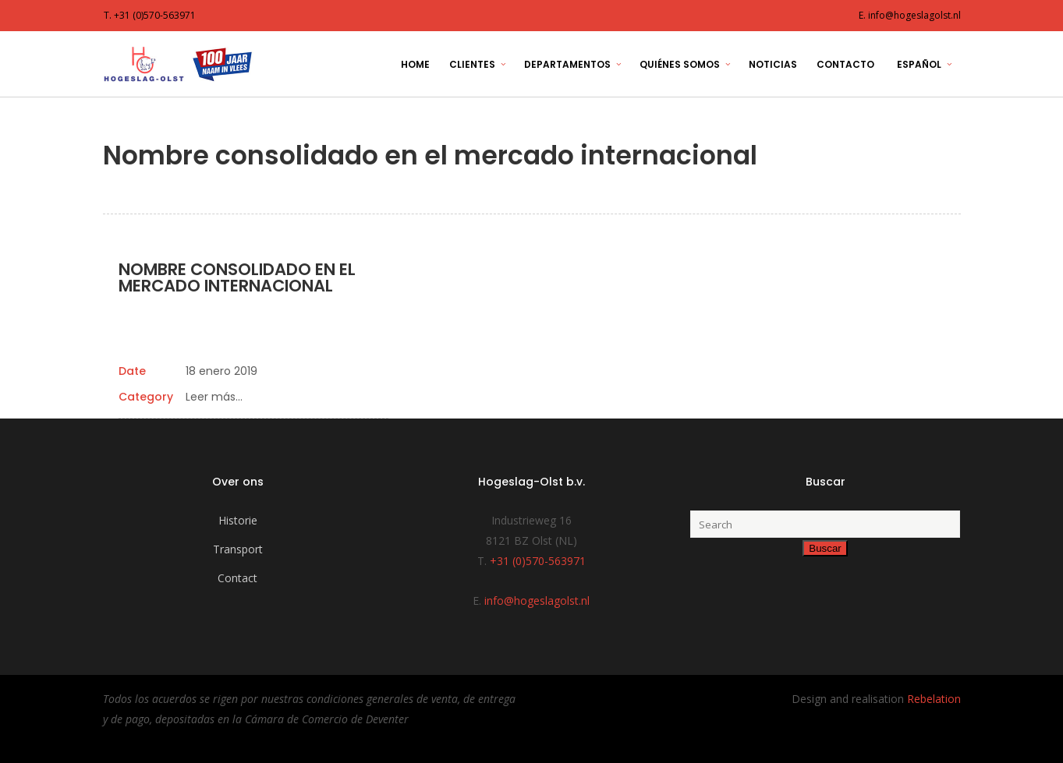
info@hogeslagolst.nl (537, 600)
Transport (238, 549)
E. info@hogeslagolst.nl (910, 15)
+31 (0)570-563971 (538, 560)
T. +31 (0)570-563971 (150, 15)
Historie (237, 520)
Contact (237, 577)
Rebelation (934, 698)
